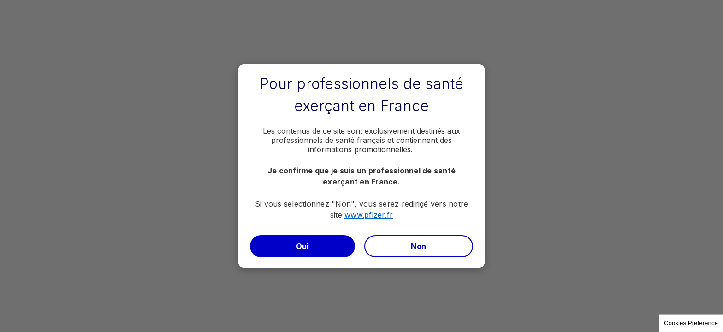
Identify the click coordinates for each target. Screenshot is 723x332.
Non (418, 246)
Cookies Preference (691, 323)
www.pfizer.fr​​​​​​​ (368, 214)
